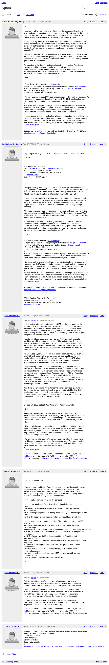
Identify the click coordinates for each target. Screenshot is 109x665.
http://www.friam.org (32, 304)
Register (103, 3)
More (102, 21)
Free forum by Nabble (10, 662)
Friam (4, 3)
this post (33, 320)
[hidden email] (53, 84)
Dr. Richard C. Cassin (12, 144)
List (18, 15)
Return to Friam (9, 654)
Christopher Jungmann (12, 21)
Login (97, 3)
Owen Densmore (12, 316)
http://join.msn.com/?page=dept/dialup (40, 133)
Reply (86, 21)
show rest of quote (32, 124)
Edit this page (101, 662)
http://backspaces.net (78, 458)
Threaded (30, 15)
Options (101, 14)
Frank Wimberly (12, 626)
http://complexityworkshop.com (55, 458)
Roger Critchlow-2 (12, 471)
